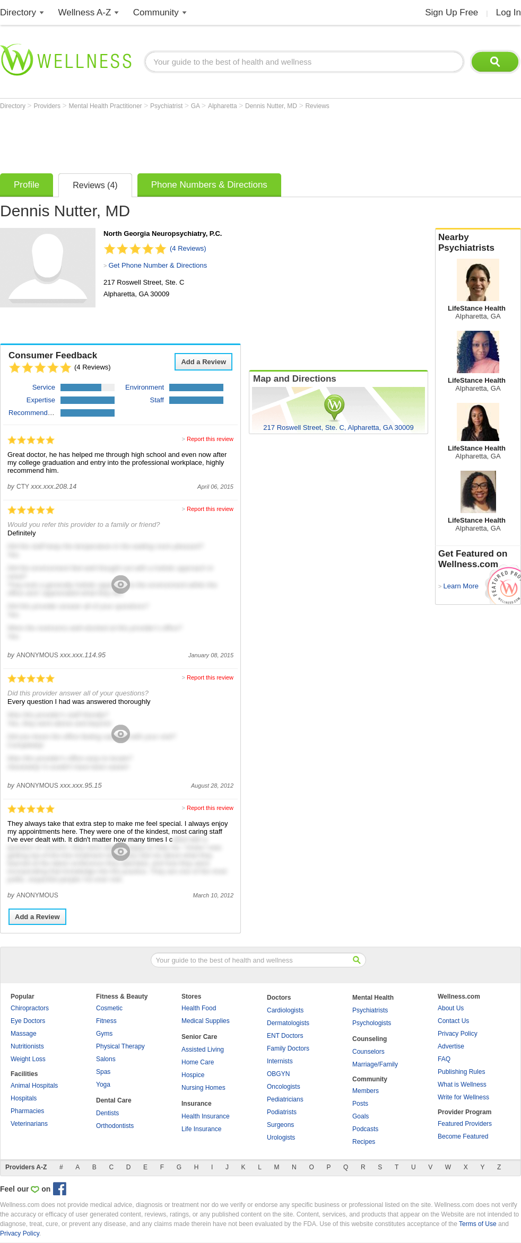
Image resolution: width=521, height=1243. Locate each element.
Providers (47, 106)
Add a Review (203, 362)
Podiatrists (282, 1112)
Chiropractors (30, 1008)
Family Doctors (288, 1048)
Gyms (104, 1033)
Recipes (363, 1141)
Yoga (103, 1084)
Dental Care (114, 1100)
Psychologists (371, 1023)
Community (156, 12)
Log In (508, 12)
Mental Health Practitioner (106, 106)
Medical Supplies (205, 1021)
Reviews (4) (95, 185)
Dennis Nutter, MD (272, 106)
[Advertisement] (193, 139)
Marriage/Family (375, 1064)
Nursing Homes (203, 1087)
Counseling (369, 1039)
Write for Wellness (463, 1097)
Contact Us (453, 1021)
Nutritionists (27, 1046)
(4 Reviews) (188, 248)
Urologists (281, 1137)
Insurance (196, 1103)
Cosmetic (109, 1008)
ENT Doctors (285, 1035)
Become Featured (463, 1136)
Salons (106, 1059)
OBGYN (278, 1074)
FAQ (444, 1059)
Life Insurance (201, 1129)
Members (365, 1091)
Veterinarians (29, 1123)
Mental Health (373, 997)
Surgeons (280, 1125)
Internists (280, 1061)
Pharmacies (27, 1111)
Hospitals (24, 1098)
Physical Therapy (120, 1046)
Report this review (210, 439)
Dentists (107, 1113)
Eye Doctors (28, 1021)
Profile (26, 185)
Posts (360, 1103)
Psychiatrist (167, 106)
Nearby (478, 242)
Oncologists (283, 1086)
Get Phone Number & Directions (157, 265)
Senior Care (199, 1037)
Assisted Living (202, 1049)
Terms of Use (478, 1224)
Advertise (451, 1046)
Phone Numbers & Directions (209, 185)
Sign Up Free (451, 12)
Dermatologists (288, 1023)
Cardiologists (285, 1010)
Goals (360, 1116)
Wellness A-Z (84, 12)
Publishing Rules (461, 1071)
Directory (18, 12)
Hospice (192, 1075)
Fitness (106, 1021)
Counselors (368, 1051)
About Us (451, 1008)
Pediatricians (285, 1099)
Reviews (317, 106)
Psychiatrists (370, 1010)
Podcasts (365, 1129)
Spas (103, 1071)
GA (196, 106)
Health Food (198, 1008)
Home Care (197, 1062)
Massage (24, 1033)
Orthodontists (115, 1126)
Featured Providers (465, 1123)
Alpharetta (223, 106)
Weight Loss (28, 1059)
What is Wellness (462, 1084)
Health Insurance (205, 1116)
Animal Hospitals (34, 1085)
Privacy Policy (457, 1033)
